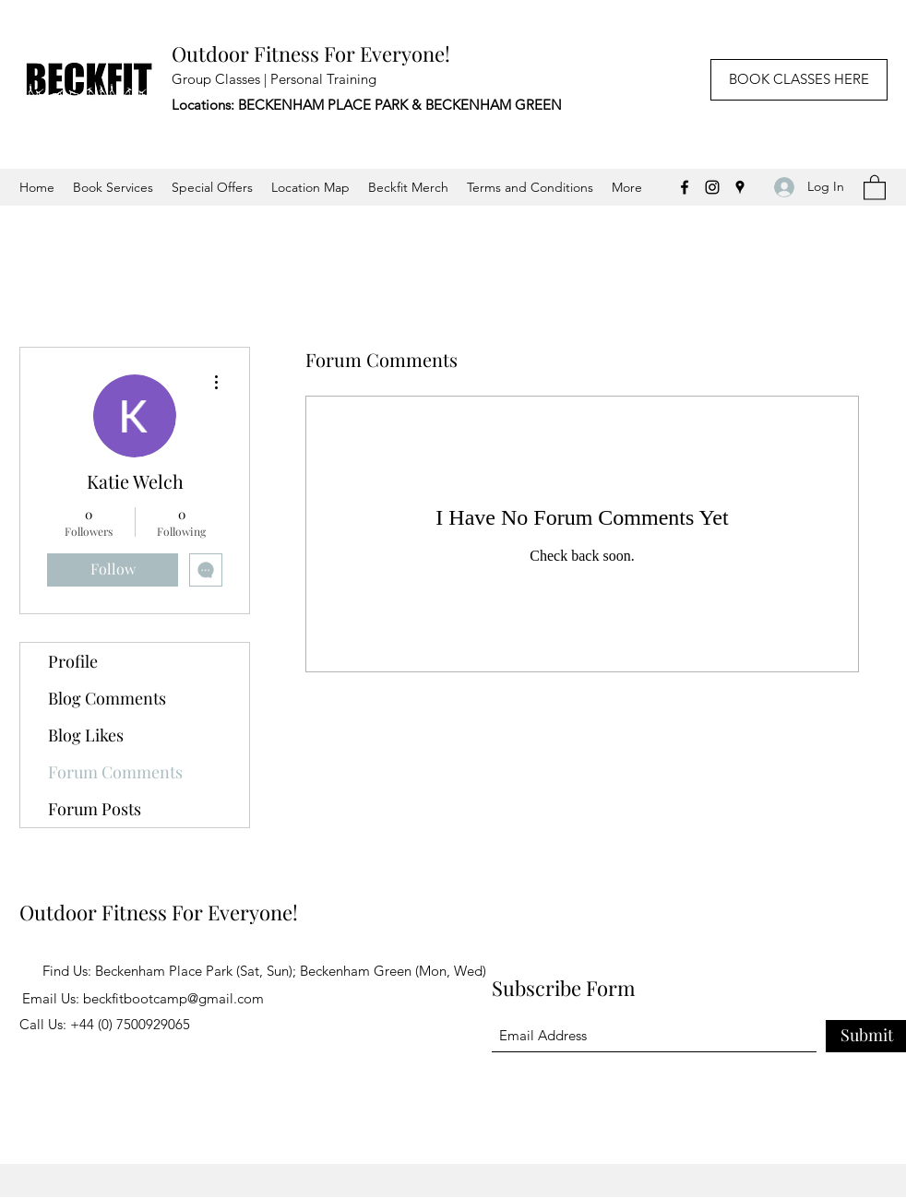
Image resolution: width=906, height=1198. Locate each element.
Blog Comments (107, 698)
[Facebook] (684, 187)
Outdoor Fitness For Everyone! (311, 53)
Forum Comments (115, 772)
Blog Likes (86, 735)
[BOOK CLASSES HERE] (799, 80)
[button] (875, 186)
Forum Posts (94, 809)
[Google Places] (740, 187)
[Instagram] (712, 187)
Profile (73, 661)
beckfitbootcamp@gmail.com (173, 998)
